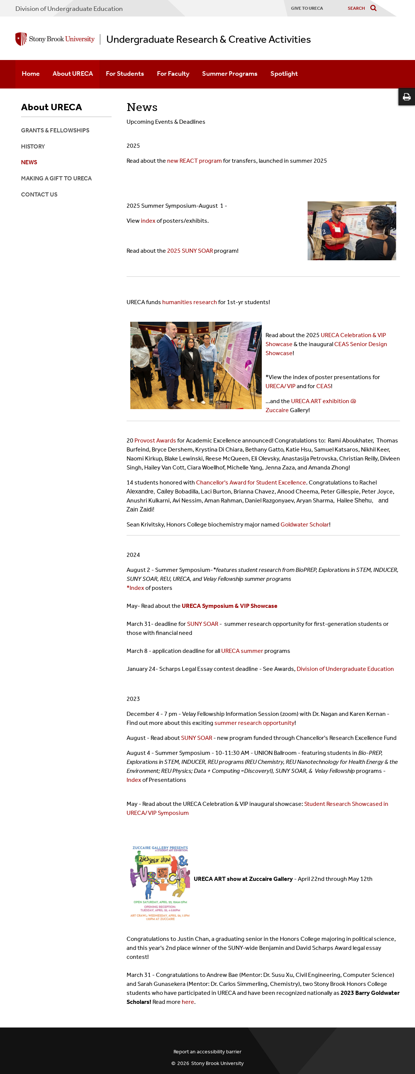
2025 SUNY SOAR (190, 250)
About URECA (73, 73)
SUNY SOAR (202, 623)
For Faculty (173, 73)
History (33, 146)
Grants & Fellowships (55, 130)
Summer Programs (230, 73)
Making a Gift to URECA (56, 178)
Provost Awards (155, 440)
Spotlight (284, 73)
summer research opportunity (254, 722)
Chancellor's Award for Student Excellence (251, 482)
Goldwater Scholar (305, 524)
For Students (125, 73)
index (149, 220)
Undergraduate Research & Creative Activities (208, 39)
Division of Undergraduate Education (69, 8)
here (188, 1001)
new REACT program (194, 160)
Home (31, 73)
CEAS (323, 386)
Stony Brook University (217, 1063)
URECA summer (242, 650)
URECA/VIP (281, 386)
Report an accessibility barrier (207, 1051)
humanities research (189, 302)
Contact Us (39, 194)
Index (134, 779)
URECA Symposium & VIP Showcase (230, 605)
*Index (135, 587)
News (29, 162)
